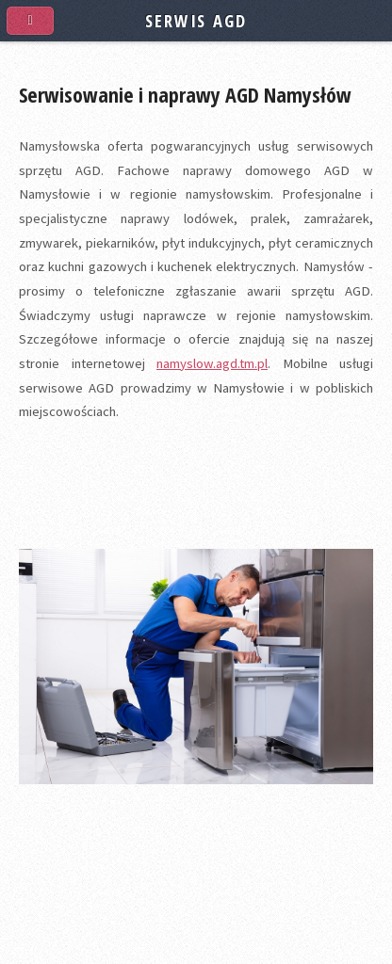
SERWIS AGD (195, 20)
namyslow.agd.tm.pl (212, 363)
